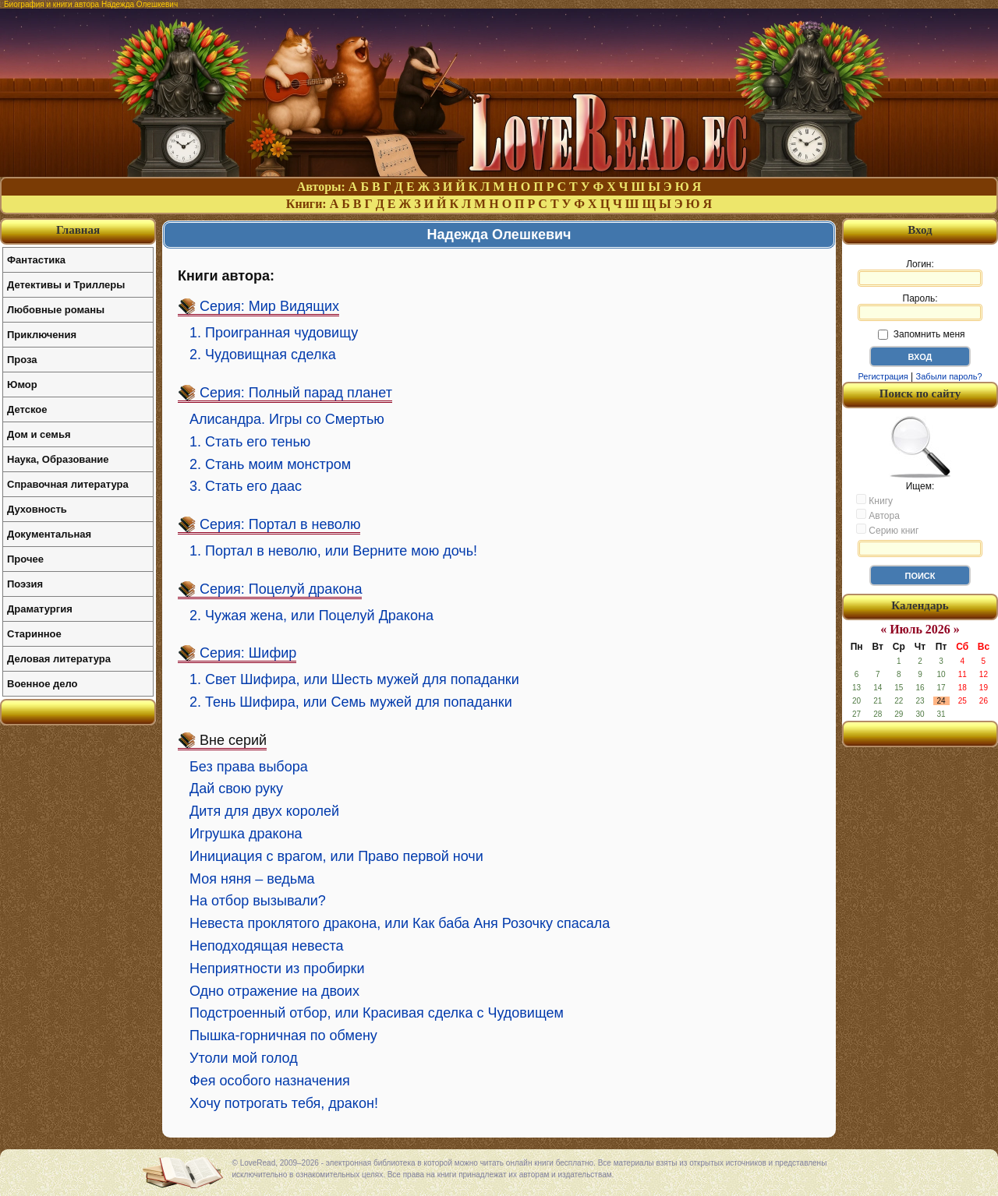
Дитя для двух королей (264, 811)
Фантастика (36, 260)
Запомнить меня (921, 334)
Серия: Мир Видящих (269, 306)
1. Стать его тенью (249, 442)
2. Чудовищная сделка (262, 354)
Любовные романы (55, 310)
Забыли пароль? (949, 376)
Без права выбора (248, 766)
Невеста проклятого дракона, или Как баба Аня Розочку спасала (399, 923)
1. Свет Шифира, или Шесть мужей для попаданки (354, 679)
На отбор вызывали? (257, 900)
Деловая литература (59, 659)
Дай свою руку (236, 788)
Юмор (22, 384)
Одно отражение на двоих (274, 991)
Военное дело (42, 684)
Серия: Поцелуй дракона (281, 589)
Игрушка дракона (246, 833)
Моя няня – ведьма (252, 879)
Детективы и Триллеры (66, 285)
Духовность (37, 509)
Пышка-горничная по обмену (283, 1035)
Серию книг (887, 530)
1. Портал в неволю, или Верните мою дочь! (333, 551)
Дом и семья (39, 434)
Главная (78, 230)
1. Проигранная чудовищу (273, 332)
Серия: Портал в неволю (280, 524)
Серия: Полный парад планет (296, 392)
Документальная (49, 534)
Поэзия (25, 584)
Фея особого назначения (269, 1080)
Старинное (34, 634)
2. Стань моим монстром (270, 464)
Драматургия (40, 609)
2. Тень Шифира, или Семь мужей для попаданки (350, 702)
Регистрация (883, 376)
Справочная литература (68, 484)
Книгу (874, 500)
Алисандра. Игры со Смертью (286, 419)
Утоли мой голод (243, 1058)
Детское (27, 409)
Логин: (920, 273)
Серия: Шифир (248, 653)
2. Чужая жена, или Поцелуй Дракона (311, 615)
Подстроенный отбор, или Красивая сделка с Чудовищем (376, 1013)
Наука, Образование (57, 459)
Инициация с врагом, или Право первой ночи (336, 856)
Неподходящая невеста (266, 946)
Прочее (25, 559)
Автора (878, 515)
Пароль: (920, 307)
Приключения (41, 334)
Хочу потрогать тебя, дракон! (283, 1103)
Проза (22, 359)
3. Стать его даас (245, 486)
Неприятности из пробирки (276, 968)
